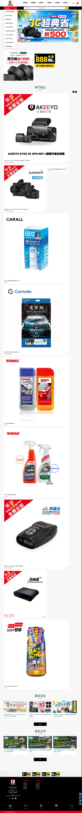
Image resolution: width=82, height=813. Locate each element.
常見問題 (38, 786)
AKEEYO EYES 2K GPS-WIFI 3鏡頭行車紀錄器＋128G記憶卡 (17, 160)
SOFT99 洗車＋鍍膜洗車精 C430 (11, 686)
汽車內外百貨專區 (9, 34)
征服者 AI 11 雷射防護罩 (9, 614)
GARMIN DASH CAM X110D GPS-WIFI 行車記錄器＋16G (16, 209)
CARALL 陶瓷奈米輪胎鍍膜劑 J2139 (11, 280)
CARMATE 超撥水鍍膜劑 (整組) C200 (12, 352)
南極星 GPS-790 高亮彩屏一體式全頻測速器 (13, 566)
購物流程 (38, 784)
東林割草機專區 (8, 46)
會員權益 (25, 788)
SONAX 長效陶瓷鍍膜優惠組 (10, 494)
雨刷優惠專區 (8, 19)
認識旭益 (25, 783)
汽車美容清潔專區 (9, 27)
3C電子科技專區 (8, 38)
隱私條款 (25, 786)
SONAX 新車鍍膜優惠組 (9, 423)
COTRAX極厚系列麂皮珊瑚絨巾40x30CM (57, 169)
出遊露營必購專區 (9, 23)
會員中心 (38, 788)
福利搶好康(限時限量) (10, 11)
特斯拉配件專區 (8, 15)
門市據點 (25, 784)
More (40, 724)
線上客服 (38, 783)
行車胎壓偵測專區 (9, 42)
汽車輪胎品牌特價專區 (10, 30)
